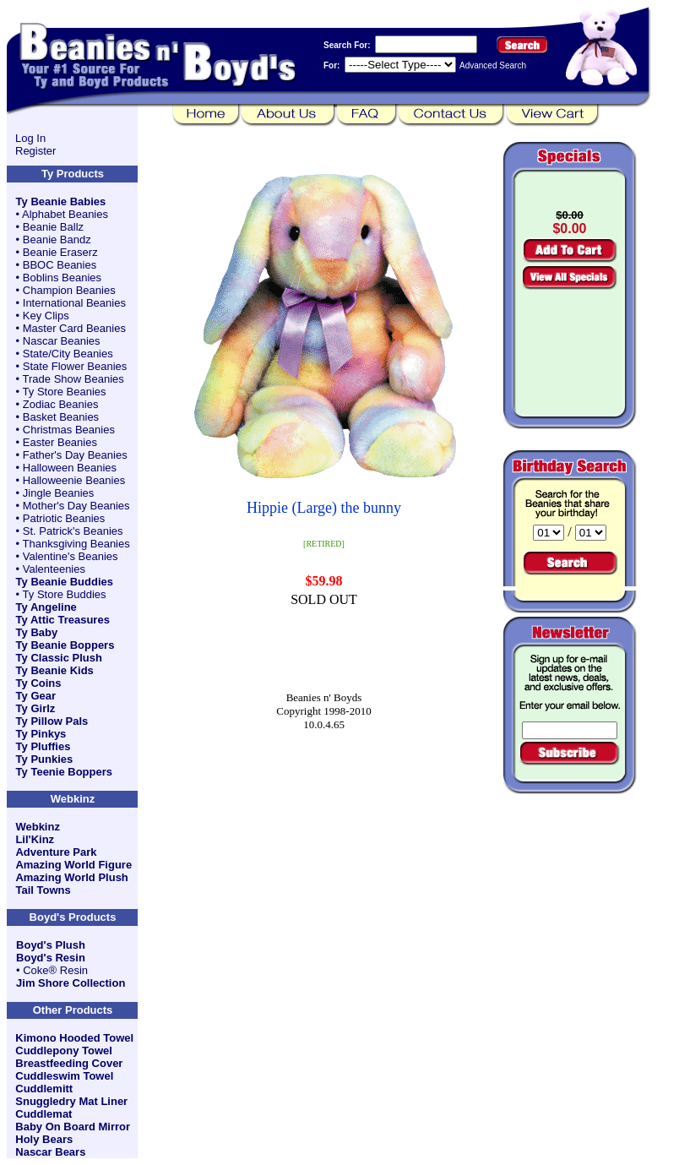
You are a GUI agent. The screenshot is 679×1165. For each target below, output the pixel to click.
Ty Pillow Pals (52, 721)
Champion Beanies (69, 290)
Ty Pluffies (43, 746)
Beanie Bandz (57, 239)
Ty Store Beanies (64, 391)
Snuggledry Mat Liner (71, 1101)
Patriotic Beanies (64, 518)
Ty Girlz (36, 708)
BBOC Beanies (59, 265)
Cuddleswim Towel (64, 1076)
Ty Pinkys (41, 733)
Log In (30, 138)
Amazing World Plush (71, 877)
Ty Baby (37, 632)
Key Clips (46, 315)
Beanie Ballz (53, 226)
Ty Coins (39, 683)
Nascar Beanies (61, 341)
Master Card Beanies (74, 328)
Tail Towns (42, 890)
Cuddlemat (43, 1114)
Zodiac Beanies (61, 404)
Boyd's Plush (50, 945)
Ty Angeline (46, 607)
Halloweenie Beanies (74, 480)
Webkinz (37, 826)
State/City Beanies (68, 353)
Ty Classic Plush (59, 657)
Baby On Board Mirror (72, 1126)
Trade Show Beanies (73, 379)
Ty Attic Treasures (63, 619)
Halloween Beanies (70, 467)
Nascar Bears (50, 1152)
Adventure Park (55, 852)
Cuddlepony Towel (63, 1050)
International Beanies (74, 303)
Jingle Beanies (59, 493)
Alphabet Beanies (65, 214)
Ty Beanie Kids (55, 670)
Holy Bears (44, 1139)
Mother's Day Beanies (76, 505)
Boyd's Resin (50, 957)
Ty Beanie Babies (61, 201)
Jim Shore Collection (70, 983)
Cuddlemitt (44, 1088)
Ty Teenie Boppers (64, 771)
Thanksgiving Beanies (76, 543)
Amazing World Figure (73, 864)
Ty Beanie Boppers (65, 645)
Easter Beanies (60, 442)
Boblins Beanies (62, 277)
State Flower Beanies (75, 366)
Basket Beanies (61, 417)
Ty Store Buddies (64, 594)
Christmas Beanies (69, 429)
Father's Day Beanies (75, 455)
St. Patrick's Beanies (73, 531)
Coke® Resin (55, 970)
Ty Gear (36, 695)
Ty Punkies (44, 759)
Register (35, 150)
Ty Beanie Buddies (64, 581)
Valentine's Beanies (70, 556)
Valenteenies (54, 569)
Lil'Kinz (34, 839)
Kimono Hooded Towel (74, 1038)
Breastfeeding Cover (68, 1063)
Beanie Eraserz (60, 252)
